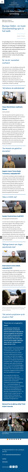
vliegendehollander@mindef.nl (13, 454)
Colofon (4, 458)
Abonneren (5, 461)
